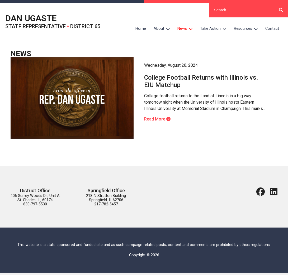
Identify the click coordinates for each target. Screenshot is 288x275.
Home (140, 28)
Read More (157, 119)
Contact (272, 28)
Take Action (215, 29)
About (164, 29)
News (186, 29)
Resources (248, 29)
